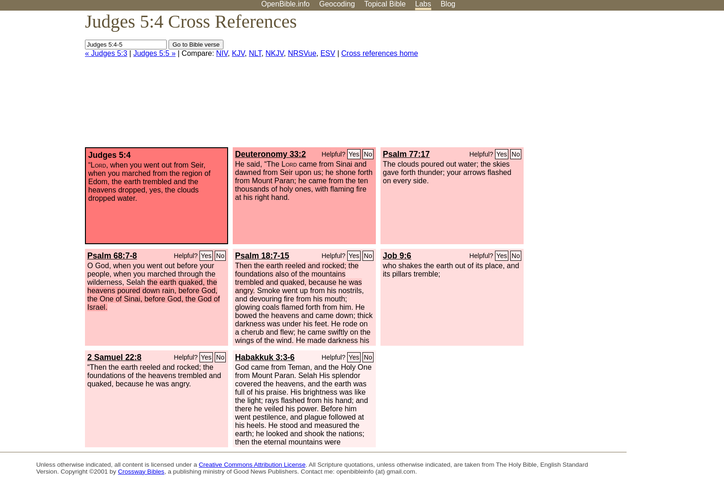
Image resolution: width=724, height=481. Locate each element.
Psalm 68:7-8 (112, 255)
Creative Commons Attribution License (252, 464)
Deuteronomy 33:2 (270, 154)
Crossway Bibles (141, 471)
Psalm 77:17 (406, 154)
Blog (447, 4)
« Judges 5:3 (106, 53)
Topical (385, 4)
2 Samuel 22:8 (114, 357)
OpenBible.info (285, 4)
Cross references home (379, 53)
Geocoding (337, 4)
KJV (238, 53)
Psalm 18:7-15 (262, 255)
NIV (222, 53)
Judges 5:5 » (154, 53)
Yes (354, 154)
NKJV (274, 53)
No (368, 154)
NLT (255, 53)
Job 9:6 (397, 255)
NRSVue (302, 53)
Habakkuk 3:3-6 (265, 357)
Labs (423, 4)
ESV (327, 53)
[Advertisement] (630, 82)
